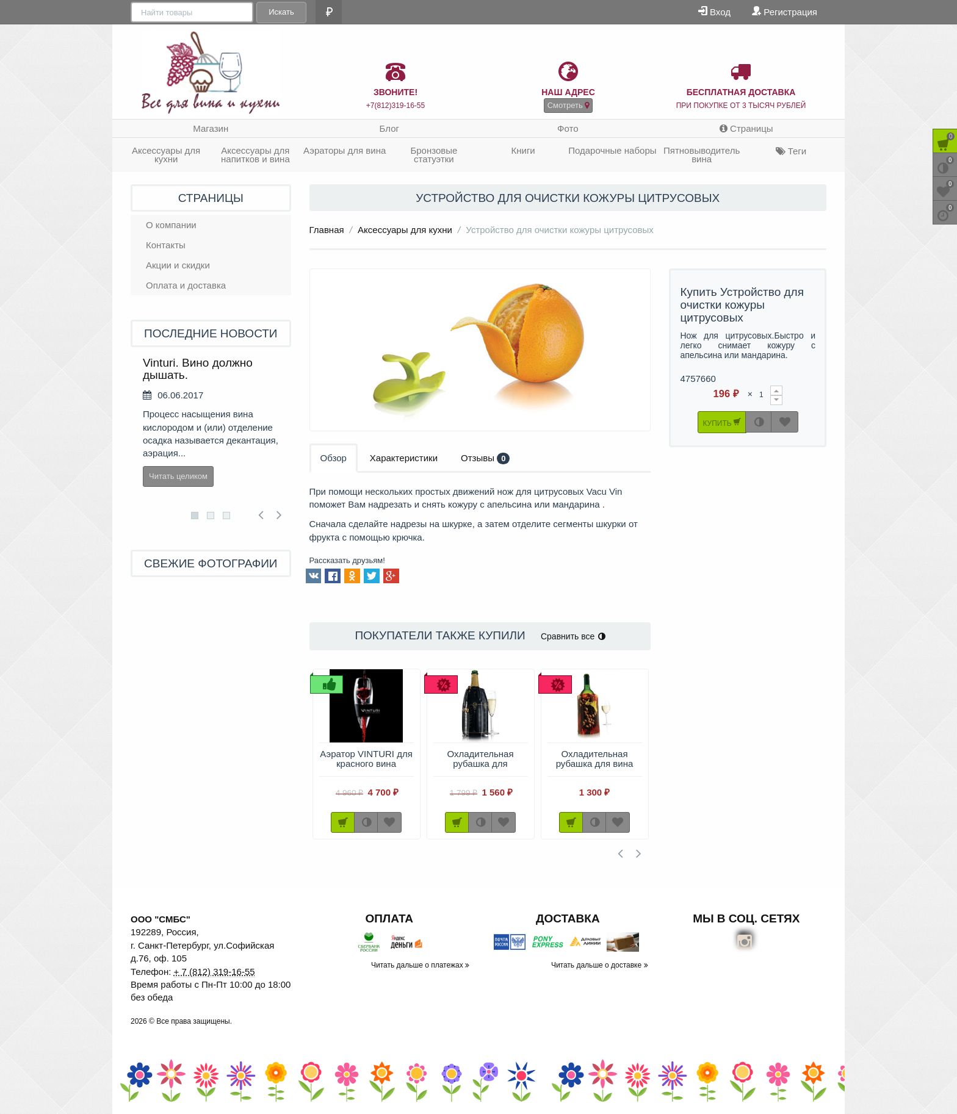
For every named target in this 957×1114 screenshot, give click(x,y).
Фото (567, 128)
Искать (280, 11)
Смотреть (568, 105)
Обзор (333, 458)
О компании (171, 225)
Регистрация (784, 11)
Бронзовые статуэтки (433, 154)
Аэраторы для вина (344, 150)
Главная (326, 230)
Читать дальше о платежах (420, 965)
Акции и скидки (178, 265)
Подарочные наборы (612, 150)
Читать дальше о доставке (599, 965)
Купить (721, 422)
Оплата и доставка (186, 285)
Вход (714, 11)
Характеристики (404, 458)
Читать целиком (178, 476)
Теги (791, 151)
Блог (389, 128)
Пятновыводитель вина (701, 154)
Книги (523, 150)
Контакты (166, 245)
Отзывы (485, 458)
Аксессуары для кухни (166, 154)
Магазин (210, 128)
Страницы (746, 128)
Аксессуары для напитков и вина (255, 154)
